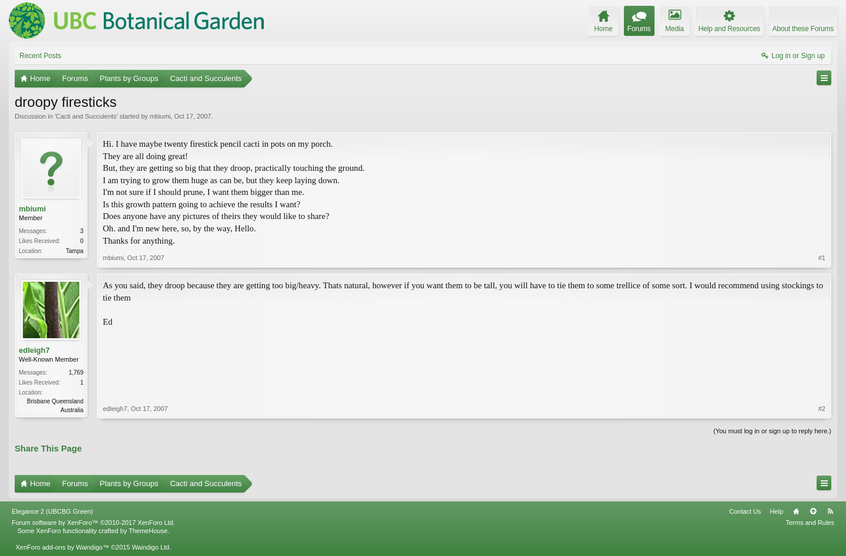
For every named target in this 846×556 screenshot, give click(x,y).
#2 (821, 408)
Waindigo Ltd (150, 547)
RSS (830, 511)
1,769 (76, 372)
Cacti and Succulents (86, 116)
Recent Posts (40, 56)
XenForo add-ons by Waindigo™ (62, 547)
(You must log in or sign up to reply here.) (772, 430)
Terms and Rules (809, 522)
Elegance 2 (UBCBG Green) (52, 511)
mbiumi (160, 116)
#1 (821, 257)
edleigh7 (34, 350)
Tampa (74, 251)
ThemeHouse (148, 530)
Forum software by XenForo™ (93, 522)
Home (796, 511)
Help (776, 511)
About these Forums (803, 29)
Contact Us (745, 511)
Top (813, 511)
